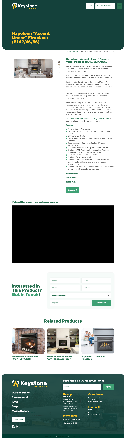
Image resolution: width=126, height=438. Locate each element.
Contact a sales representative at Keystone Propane (87, 119)
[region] (90, 148)
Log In (90, 6)
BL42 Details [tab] (72, 174)
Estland (80, 436)
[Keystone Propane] (24, 6)
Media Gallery (20, 411)
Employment (20, 397)
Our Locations (21, 393)
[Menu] (119, 6)
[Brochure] (72, 190)
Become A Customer (105, 6)
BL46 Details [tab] (72, 178)
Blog (15, 406)
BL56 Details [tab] (72, 182)
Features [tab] (70, 125)
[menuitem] (119, 6)
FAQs (15, 402)
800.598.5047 (73, 406)
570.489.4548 (73, 408)
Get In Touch (18, 419)
